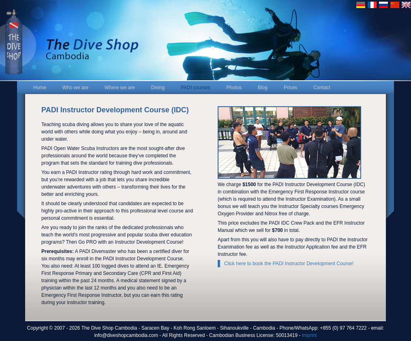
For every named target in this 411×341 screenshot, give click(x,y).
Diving (158, 87)
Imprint (309, 335)
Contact (321, 87)
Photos (234, 87)
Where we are (120, 87)
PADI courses (195, 87)
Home (39, 87)
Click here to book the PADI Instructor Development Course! (288, 263)
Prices (290, 87)
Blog (263, 87)
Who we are (75, 87)
